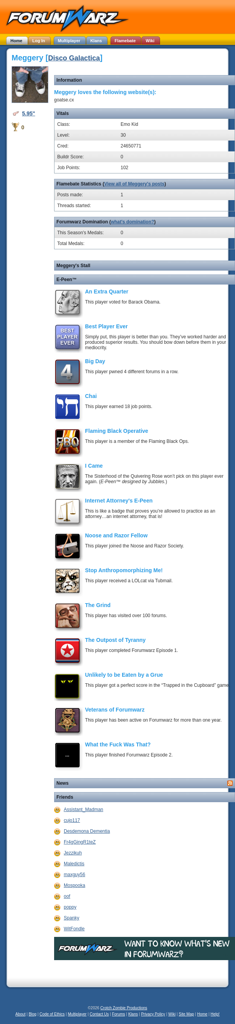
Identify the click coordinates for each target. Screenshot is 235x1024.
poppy (70, 907)
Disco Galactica (74, 58)
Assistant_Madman (83, 809)
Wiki (171, 1014)
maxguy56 (74, 874)
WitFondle (74, 928)
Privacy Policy (153, 1014)
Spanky (71, 918)
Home (202, 1014)
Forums (118, 1014)
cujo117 (72, 820)
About (20, 1014)
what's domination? (132, 222)
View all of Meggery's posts (134, 184)
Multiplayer (77, 1014)
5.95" (28, 113)
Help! (215, 1014)
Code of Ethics (52, 1014)
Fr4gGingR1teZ (80, 842)
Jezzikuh (73, 853)
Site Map (186, 1014)
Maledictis (74, 863)
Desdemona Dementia (87, 831)
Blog (32, 1014)
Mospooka (74, 885)
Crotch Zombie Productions (123, 1008)
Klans (133, 1014)
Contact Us (99, 1014)
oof (67, 896)
